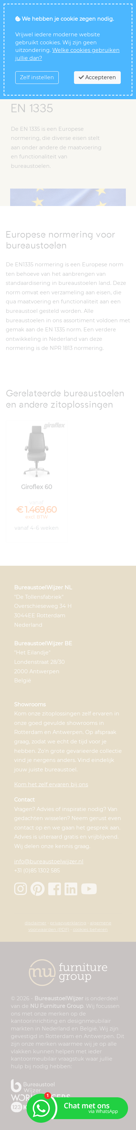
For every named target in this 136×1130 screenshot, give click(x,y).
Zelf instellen (37, 77)
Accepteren (97, 77)
